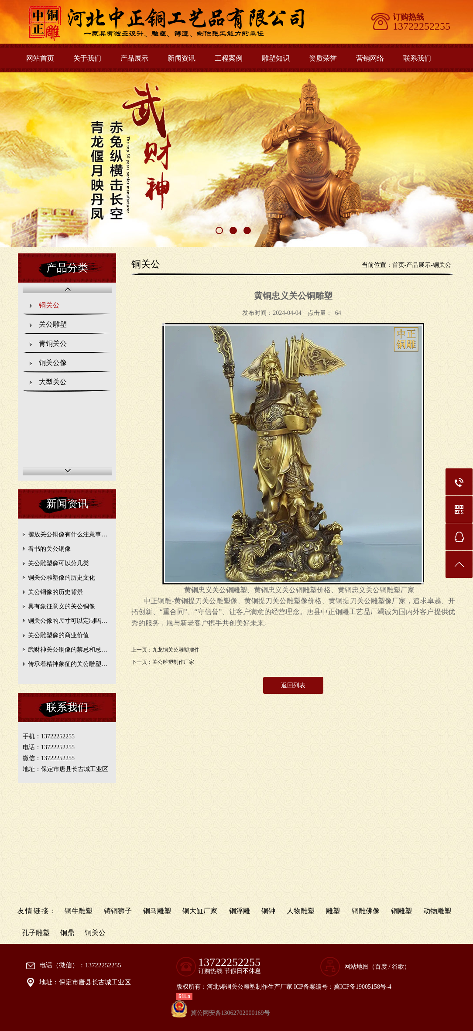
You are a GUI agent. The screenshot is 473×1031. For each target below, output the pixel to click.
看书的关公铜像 (49, 549)
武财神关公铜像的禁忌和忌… (67, 649)
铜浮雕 (239, 911)
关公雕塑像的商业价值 (58, 635)
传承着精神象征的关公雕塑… (67, 664)
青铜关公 (53, 343)
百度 (381, 966)
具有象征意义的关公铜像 (61, 606)
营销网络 (370, 58)
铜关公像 (53, 362)
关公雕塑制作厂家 (173, 662)
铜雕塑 (401, 911)
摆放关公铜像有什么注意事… (67, 534)
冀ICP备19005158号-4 (362, 986)
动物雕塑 (437, 911)
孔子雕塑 (36, 932)
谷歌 (398, 966)
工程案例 (229, 58)
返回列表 (293, 685)
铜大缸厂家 (199, 911)
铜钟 (268, 911)
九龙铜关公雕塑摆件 (175, 650)
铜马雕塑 (157, 911)
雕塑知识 (276, 58)
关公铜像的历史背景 (55, 592)
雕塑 (333, 911)
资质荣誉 (323, 58)
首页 (398, 265)
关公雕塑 (53, 324)
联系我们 (417, 58)
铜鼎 (67, 932)
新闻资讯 (181, 58)
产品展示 (134, 58)
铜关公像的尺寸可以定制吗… (67, 621)
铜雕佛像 (366, 911)
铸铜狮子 (118, 911)
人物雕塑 (301, 911)
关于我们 (87, 58)
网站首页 (40, 58)
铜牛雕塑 (79, 911)
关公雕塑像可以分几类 (58, 563)
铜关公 (49, 305)
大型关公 (53, 382)
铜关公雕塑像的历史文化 (61, 577)
